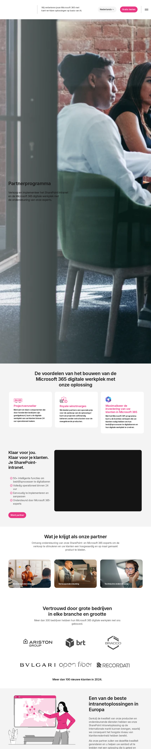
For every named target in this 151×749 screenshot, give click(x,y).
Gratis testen (128, 9)
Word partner (17, 515)
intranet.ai (17, 9)
